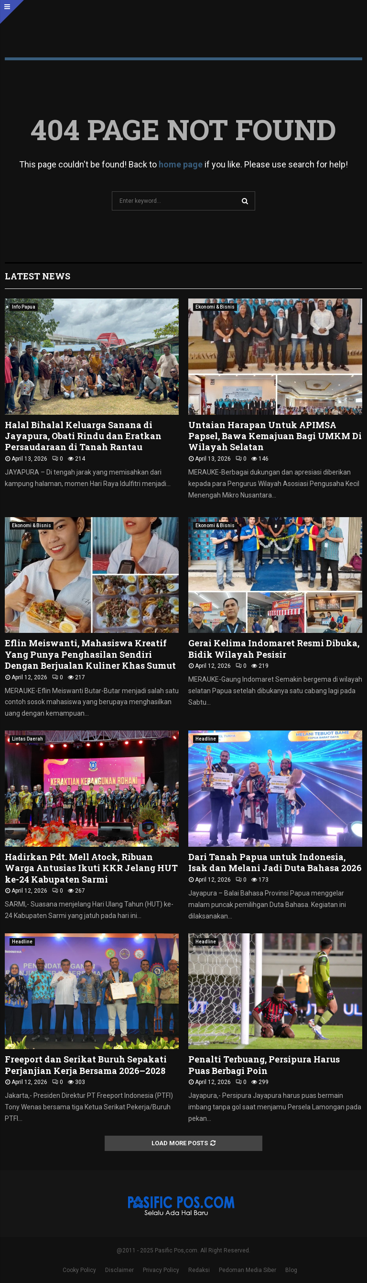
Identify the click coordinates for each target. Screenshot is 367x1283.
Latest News (37, 276)
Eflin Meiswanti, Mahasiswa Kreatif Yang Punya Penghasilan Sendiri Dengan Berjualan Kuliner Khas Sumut (90, 654)
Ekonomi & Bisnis (215, 307)
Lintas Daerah (27, 738)
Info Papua (23, 307)
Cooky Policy (79, 1270)
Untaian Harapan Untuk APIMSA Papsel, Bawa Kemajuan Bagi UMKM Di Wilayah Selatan (275, 436)
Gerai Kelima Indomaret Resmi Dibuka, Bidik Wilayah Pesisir (273, 648)
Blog (291, 1270)
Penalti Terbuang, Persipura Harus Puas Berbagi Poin (264, 1064)
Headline (205, 738)
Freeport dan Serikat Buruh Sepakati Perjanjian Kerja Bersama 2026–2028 (86, 1064)
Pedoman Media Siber (247, 1270)
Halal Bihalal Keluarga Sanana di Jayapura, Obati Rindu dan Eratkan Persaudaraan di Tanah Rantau (83, 436)
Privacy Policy (161, 1270)
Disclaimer (119, 1270)
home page (181, 164)
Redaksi (199, 1270)
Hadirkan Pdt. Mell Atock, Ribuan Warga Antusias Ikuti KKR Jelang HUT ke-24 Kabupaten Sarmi (91, 868)
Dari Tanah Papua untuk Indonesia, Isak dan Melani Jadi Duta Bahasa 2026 (275, 862)
